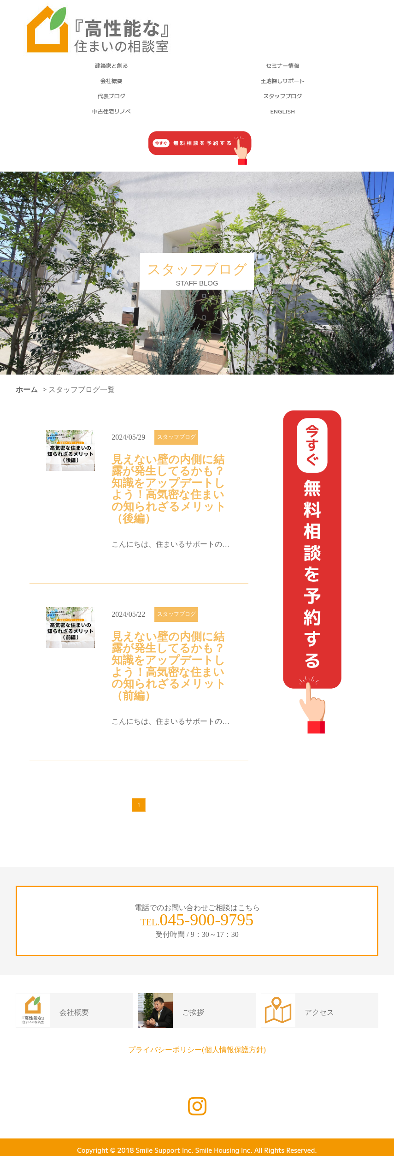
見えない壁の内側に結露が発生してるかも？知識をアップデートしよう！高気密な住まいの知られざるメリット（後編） (169, 489)
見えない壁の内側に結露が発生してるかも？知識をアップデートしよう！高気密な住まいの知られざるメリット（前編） (169, 666)
